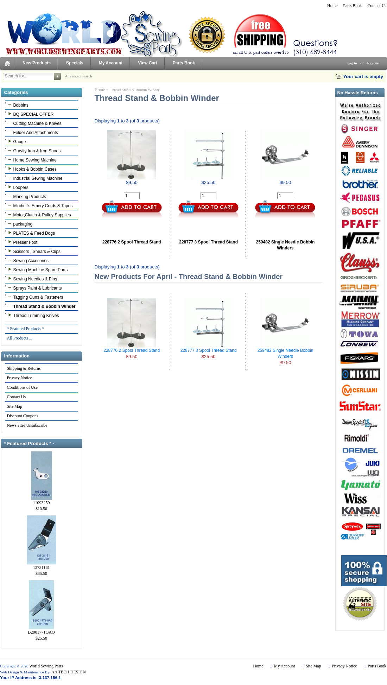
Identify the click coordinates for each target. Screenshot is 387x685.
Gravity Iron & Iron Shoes (33, 150)
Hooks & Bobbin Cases (31, 169)
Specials (74, 63)
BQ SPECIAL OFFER (29, 114)
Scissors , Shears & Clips (33, 251)
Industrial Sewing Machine (34, 178)
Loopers (17, 187)
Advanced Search (78, 76)
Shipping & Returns (23, 368)
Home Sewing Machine (31, 160)
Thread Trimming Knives (32, 315)
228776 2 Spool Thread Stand (131, 242)
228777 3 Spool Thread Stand (208, 242)
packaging (19, 224)
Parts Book (352, 5)
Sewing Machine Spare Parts (37, 269)
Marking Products (26, 196)
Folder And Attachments (32, 132)
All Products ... (19, 338)
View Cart (147, 63)
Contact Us (376, 5)
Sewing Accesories (27, 260)
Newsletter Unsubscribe (26, 425)
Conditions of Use (21, 387)
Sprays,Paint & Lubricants (34, 288)
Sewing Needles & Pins (31, 278)
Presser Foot (21, 242)
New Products (37, 63)
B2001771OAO (41, 630)
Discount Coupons (22, 415)
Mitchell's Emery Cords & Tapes (39, 205)
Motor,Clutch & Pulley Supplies (38, 214)
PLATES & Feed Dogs (30, 233)
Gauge (16, 141)
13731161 (41, 565)
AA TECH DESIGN (68, 672)
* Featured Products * (25, 328)
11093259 (41, 500)
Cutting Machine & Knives (33, 123)
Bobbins (17, 105)
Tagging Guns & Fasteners (34, 297)
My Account (111, 63)
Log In (352, 63)
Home (332, 5)
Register (373, 63)
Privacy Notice (19, 377)
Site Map (14, 406)
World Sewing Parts (46, 666)
